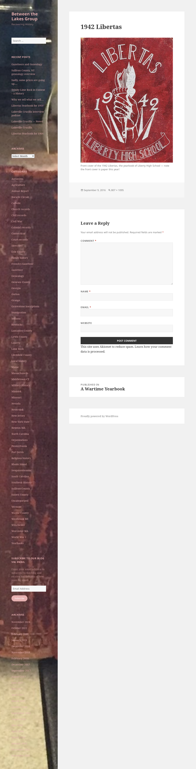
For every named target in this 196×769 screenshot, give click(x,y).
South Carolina (20, 476)
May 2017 (17, 688)
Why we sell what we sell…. (27, 99)
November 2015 (20, 755)
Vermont (16, 506)
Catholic (16, 203)
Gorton (15, 294)
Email (86, 307)
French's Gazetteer (22, 263)
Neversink (17, 409)
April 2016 (17, 731)
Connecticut (18, 233)
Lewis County (19, 336)
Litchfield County (21, 355)
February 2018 (20, 658)
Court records (19, 239)
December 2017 (20, 664)
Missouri (16, 397)
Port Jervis (17, 452)
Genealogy (17, 276)
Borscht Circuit (20, 197)
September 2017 (21, 670)
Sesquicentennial (21, 470)
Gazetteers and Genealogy (26, 64)
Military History (20, 385)
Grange (15, 300)
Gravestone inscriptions (25, 306)
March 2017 (18, 701)
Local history (19, 361)
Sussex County (19, 494)
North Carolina (20, 434)
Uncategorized (19, 500)
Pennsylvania (19, 446)
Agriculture (18, 185)
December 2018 (20, 646)
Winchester (18, 525)
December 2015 (20, 749)
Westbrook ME (20, 519)
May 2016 (17, 725)
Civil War (16, 221)
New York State (20, 421)
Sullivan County (20, 488)
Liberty (15, 342)
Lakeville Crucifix (21, 127)
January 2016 (19, 743)
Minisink (16, 391)
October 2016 (19, 707)
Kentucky (17, 324)
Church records (20, 209)
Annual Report (20, 191)
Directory (17, 245)
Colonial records (21, 227)
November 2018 (20, 652)
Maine (15, 367)
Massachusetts (19, 373)
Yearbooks (17, 543)
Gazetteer (17, 270)
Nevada (16, 403)
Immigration (18, 312)
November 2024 (20, 622)
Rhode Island (19, 464)
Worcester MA (19, 531)
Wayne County (20, 512)
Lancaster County (21, 330)
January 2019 (19, 640)
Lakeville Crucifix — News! (27, 121)
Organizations (19, 440)
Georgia (16, 288)
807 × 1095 (117, 190)
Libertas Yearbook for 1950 (27, 105)
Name (86, 291)
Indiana (16, 318)
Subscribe (19, 598)
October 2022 (19, 628)
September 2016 (21, 713)
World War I (18, 537)
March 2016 (18, 737)
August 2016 (18, 719)
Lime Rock (17, 348)
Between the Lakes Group (24, 16)
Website (86, 323)
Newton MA (18, 427)
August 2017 (18, 676)
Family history (19, 257)
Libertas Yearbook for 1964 (27, 133)
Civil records (18, 215)
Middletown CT (20, 379)
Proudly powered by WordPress (99, 416)
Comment (88, 240)
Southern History (21, 482)
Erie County (18, 251)
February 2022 (20, 634)
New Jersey (18, 415)
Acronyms (17, 178)
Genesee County (20, 282)
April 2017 (17, 694)
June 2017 (17, 682)
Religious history (21, 458)
